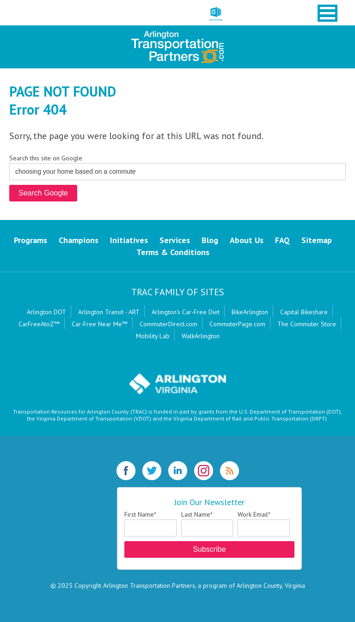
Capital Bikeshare (304, 312)
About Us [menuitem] (246, 240)
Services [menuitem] (174, 240)
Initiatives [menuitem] (129, 240)
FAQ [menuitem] (282, 240)
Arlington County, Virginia (271, 585)
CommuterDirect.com (168, 324)
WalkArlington (201, 336)
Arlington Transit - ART (109, 312)
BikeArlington (250, 312)
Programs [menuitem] (30, 240)
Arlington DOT (46, 312)
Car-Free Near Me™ (100, 324)
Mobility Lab (153, 336)
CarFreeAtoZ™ (39, 324)
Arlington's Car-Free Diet (186, 312)
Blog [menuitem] (210, 240)
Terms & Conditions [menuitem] (172, 252)
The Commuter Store (306, 324)
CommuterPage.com (237, 324)
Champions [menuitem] (78, 240)
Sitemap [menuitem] (316, 240)
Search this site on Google (45, 158)
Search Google (43, 193)
